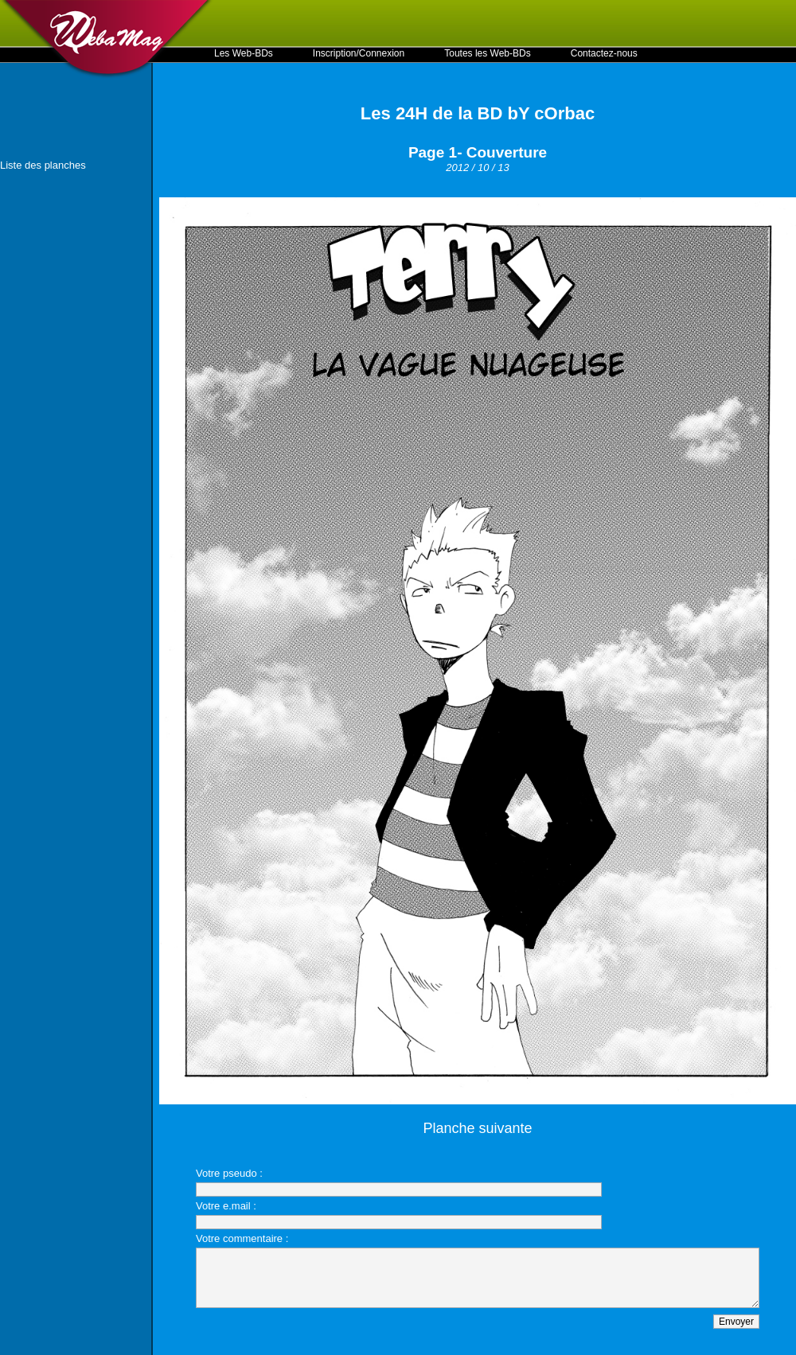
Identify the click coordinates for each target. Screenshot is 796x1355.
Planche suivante (477, 1128)
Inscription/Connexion (358, 53)
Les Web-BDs (243, 53)
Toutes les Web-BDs (487, 53)
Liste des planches (43, 165)
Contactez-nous (604, 53)
